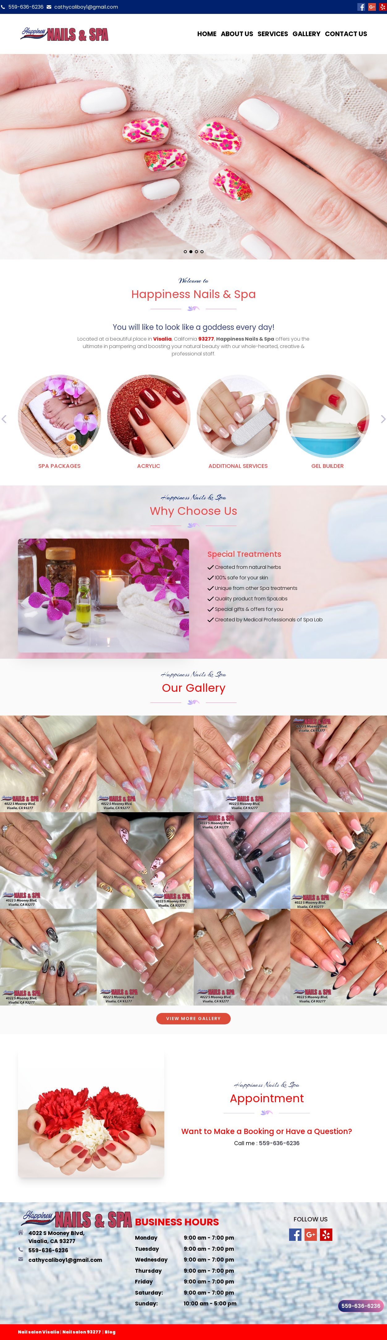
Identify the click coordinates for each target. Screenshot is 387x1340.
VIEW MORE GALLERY (193, 1018)
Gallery (306, 33)
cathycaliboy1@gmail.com (86, 7)
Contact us (346, 33)
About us (237, 33)
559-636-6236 (26, 7)
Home (207, 33)
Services (273, 33)
